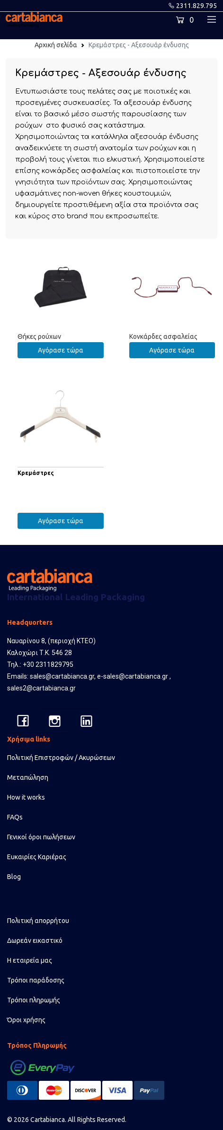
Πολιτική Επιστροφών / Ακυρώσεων (61, 757)
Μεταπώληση (27, 777)
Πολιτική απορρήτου (38, 920)
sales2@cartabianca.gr (41, 688)
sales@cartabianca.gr (62, 676)
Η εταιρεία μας (29, 960)
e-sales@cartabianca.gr (132, 676)
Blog (14, 876)
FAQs (15, 817)
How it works (26, 797)
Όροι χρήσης (26, 1020)
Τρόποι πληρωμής (33, 1000)
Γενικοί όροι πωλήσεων (41, 837)
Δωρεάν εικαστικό (34, 940)
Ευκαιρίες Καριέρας (36, 857)
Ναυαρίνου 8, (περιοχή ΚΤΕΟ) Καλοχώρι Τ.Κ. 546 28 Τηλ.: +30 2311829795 (51, 652)
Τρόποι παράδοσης (35, 980)
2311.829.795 (196, 5)
